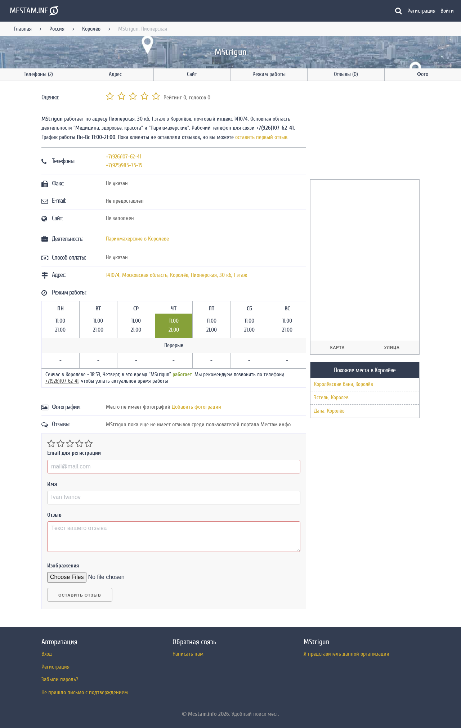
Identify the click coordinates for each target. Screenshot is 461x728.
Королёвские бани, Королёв (343, 384)
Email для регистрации (74, 453)
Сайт (192, 74)
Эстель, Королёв (331, 398)
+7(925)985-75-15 (124, 165)
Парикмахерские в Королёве (137, 238)
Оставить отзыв (79, 595)
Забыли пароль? (59, 679)
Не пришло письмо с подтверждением (84, 692)
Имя (52, 484)
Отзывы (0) (346, 74)
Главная (23, 29)
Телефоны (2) (38, 74)
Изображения (63, 565)
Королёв (91, 29)
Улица (392, 347)
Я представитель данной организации (346, 654)
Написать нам (188, 654)
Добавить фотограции (196, 407)
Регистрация (421, 11)
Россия (56, 29)
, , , (176, 275)
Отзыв (54, 515)
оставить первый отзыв (261, 137)
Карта (337, 347)
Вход (46, 654)
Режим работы (269, 74)
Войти (447, 11)
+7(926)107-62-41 (123, 156)
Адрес (115, 74)
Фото (422, 74)
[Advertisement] (364, 131)
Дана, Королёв (329, 411)
